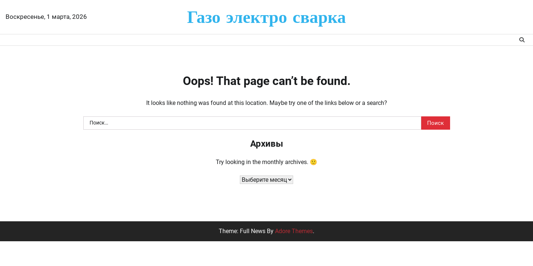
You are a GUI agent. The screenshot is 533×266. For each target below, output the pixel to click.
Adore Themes (294, 231)
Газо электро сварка (266, 16)
